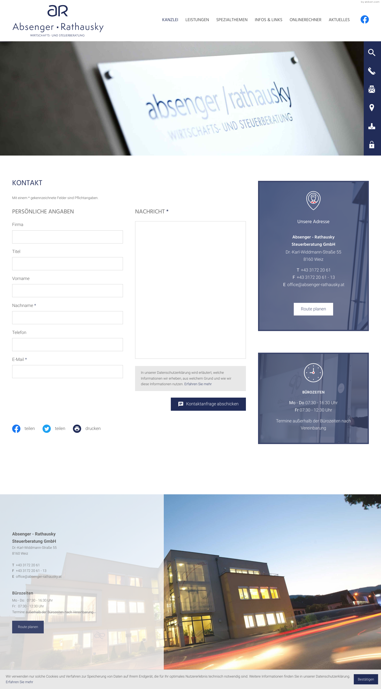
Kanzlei (170, 20)
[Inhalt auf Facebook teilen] (27, 428)
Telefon (19, 332)
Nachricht (152, 212)
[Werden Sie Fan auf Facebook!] (365, 19)
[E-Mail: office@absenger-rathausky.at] (372, 89)
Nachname (24, 305)
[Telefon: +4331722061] (316, 276)
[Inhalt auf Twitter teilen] (58, 428)
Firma (17, 224)
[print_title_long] (90, 428)
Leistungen (197, 20)
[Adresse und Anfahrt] (372, 107)
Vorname (21, 278)
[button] (372, 52)
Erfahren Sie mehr (198, 384)
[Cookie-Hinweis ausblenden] (366, 679)
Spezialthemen (232, 20)
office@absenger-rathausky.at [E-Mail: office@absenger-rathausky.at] (315, 290)
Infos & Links (268, 20)
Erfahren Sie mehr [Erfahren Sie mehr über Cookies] (19, 682)
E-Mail (19, 359)
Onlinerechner (305, 20)
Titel (16, 251)
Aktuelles (339, 20)
